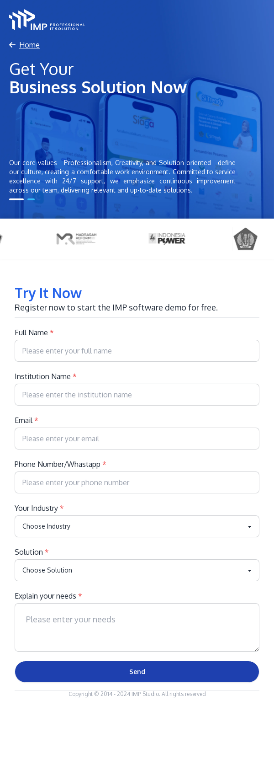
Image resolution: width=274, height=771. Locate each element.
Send (137, 671)
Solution (32, 552)
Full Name (34, 332)
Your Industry (39, 508)
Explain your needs (48, 595)
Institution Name (46, 376)
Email (26, 420)
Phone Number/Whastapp (60, 464)
